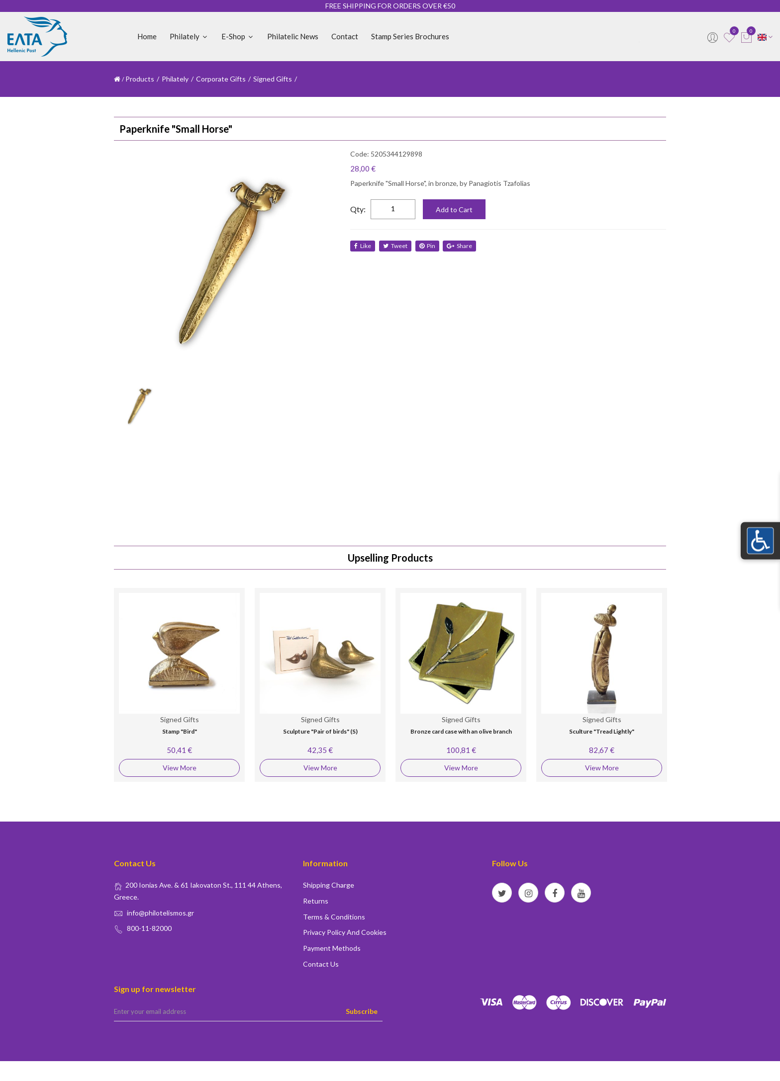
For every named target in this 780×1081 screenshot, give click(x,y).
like (362, 245)
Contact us (321, 964)
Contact (344, 36)
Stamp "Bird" (179, 731)
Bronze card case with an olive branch (461, 731)
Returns (315, 901)
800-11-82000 (149, 928)
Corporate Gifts (221, 79)
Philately (189, 36)
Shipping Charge (328, 885)
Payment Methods (332, 948)
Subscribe (362, 1011)
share (461, 245)
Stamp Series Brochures (410, 36)
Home (147, 36)
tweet (396, 245)
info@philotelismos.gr (160, 913)
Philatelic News (292, 36)
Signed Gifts (272, 79)
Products (139, 79)
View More (179, 767)
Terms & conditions (334, 917)
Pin (428, 245)
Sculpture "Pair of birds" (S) (320, 731)
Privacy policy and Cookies (345, 932)
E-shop (237, 36)
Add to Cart (454, 209)
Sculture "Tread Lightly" (601, 731)
